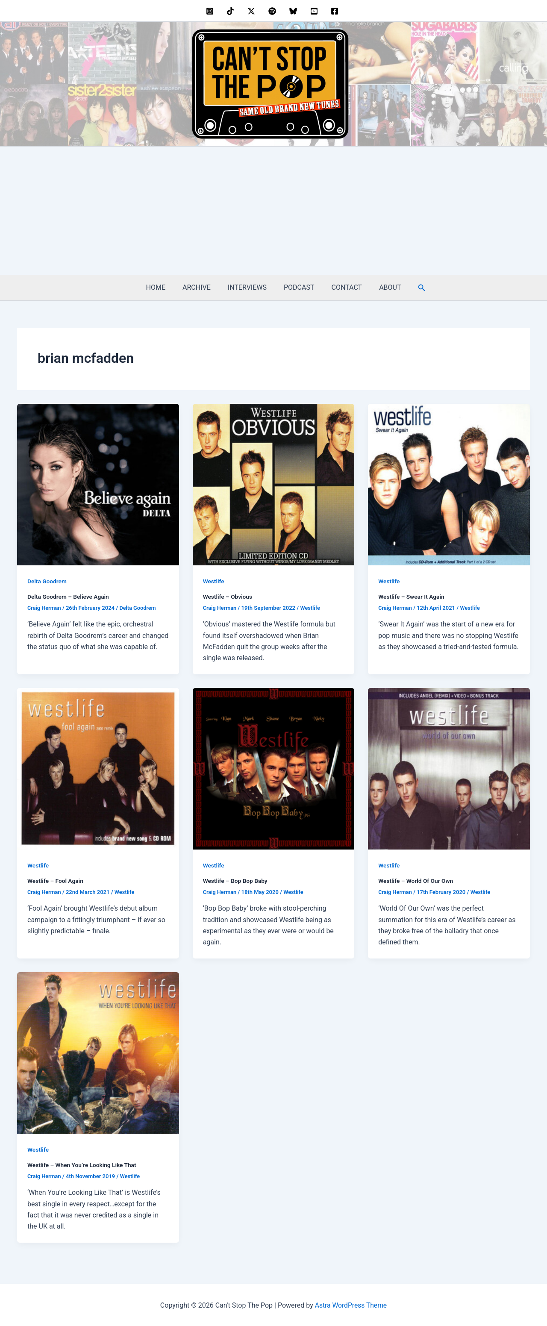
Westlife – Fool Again (56, 880)
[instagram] (211, 11)
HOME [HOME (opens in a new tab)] (164, 287)
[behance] (232, 11)
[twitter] (253, 11)
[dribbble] (274, 11)
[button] (411, 287)
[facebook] (336, 11)
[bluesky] (294, 11)
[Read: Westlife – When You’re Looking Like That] (98, 1052)
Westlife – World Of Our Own (416, 880)
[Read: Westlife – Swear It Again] (449, 484)
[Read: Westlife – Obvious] (274, 484)
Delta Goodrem (47, 581)
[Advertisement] (273, 210)
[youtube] (315, 11)
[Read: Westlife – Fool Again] (98, 768)
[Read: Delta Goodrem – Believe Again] (98, 484)
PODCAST (297, 287)
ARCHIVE (202, 287)
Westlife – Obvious (228, 596)
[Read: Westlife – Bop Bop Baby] (274, 768)
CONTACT (341, 287)
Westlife (214, 581)
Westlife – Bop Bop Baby (236, 880)
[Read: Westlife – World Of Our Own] (449, 768)
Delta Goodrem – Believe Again (69, 596)
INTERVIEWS (248, 287)
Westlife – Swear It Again (412, 596)
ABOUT (381, 287)
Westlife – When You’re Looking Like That (82, 1164)
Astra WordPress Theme (351, 1304)
